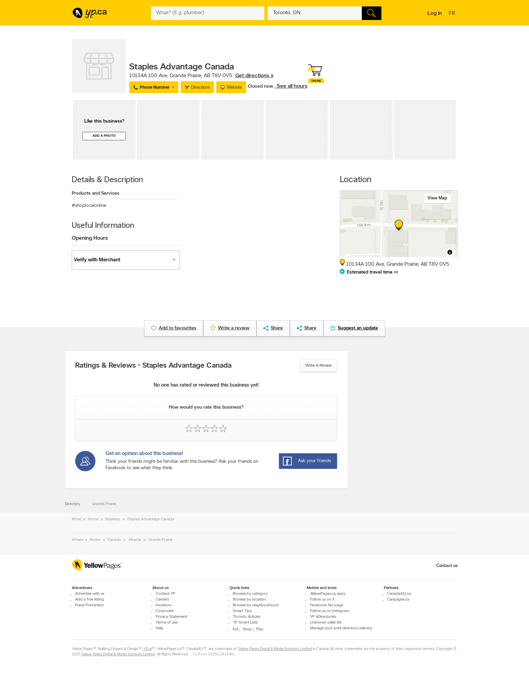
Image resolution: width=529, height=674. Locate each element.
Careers (162, 599)
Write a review (318, 366)
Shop (247, 629)
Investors (163, 605)
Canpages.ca (398, 599)
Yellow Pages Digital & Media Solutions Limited (275, 649)
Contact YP (165, 594)
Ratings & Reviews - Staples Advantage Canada (153, 366)
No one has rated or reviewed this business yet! (206, 385)
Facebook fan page (326, 605)
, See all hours (290, 86)
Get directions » (254, 76)
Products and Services (95, 193)
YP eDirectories (323, 617)
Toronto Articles (246, 617)
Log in (434, 13)
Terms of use (167, 623)
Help (159, 628)
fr (453, 14)
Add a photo (104, 136)
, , (201, 76)
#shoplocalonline (89, 205)
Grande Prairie (104, 504)
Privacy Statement (171, 617)
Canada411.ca (399, 594)
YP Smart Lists (245, 623)
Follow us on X (322, 599)
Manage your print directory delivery (341, 628)
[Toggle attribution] (450, 252)
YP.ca (147, 649)
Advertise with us (89, 594)
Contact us (447, 566)
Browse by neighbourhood (256, 605)
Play (259, 629)
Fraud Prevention (89, 605)
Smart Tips (242, 611)
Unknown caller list (325, 623)
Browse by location (249, 599)
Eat (235, 629)
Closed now (261, 86)
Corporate (165, 611)
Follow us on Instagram (329, 611)
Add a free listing (89, 599)
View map (437, 198)
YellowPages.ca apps (327, 594)
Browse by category (250, 594)
